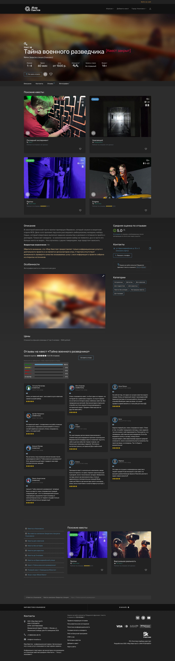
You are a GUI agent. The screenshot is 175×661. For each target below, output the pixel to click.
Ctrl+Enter (79, 617)
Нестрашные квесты (137, 290)
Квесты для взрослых (34, 550)
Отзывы (51, 83)
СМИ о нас (71, 637)
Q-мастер (28, 376)
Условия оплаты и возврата (77, 630)
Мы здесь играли (33, 74)
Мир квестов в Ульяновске (34, 607)
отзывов (116, 234)
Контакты (39, 84)
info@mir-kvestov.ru (34, 639)
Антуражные (118, 282)
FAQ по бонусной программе (77, 633)
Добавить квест (123, 9)
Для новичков (140, 282)
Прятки (30, 202)
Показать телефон (122, 255)
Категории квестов (74, 640)
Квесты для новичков (34, 541)
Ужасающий (97, 140)
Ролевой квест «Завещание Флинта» (40, 570)
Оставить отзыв (86, 357)
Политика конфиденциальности (78, 627)
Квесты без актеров (120, 290)
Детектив (129, 282)
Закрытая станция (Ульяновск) (41, 57)
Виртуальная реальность (125, 561)
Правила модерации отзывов (77, 620)
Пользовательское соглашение (78, 624)
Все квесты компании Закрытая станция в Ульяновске (42, 535)
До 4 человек (118, 293)
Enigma (95, 202)
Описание (27, 84)
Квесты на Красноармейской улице (40, 560)
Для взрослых (133, 286)
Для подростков (119, 286)
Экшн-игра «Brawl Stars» (36, 575)
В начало (124, 607)
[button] (103, 276)
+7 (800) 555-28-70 (34, 635)
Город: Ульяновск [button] (139, 9)
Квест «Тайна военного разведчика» (40, 565)
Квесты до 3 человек (34, 555)
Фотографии (64, 83)
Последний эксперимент (37, 140)
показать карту (122, 251)
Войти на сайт (146, 2)
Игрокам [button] (110, 9)
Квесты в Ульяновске (34, 529)
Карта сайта (71, 646)
